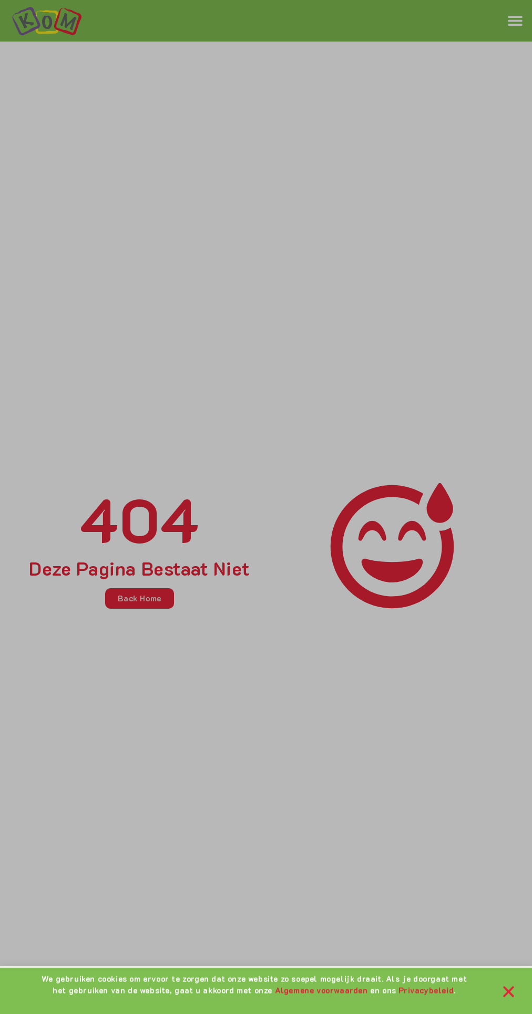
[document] (266, 507)
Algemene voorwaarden (321, 992)
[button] (508, 992)
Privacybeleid (426, 992)
